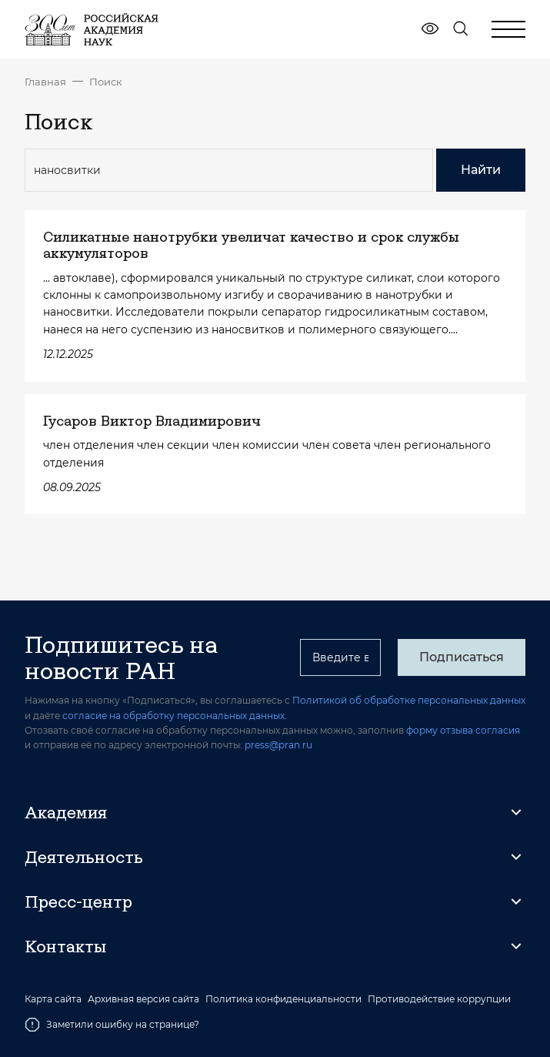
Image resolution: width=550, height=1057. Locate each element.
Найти (481, 169)
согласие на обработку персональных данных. (174, 715)
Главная (45, 81)
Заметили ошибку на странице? (112, 1024)
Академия (66, 812)
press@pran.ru (278, 745)
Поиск (105, 81)
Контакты (65, 946)
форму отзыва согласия (463, 730)
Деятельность (84, 856)
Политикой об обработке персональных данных (408, 700)
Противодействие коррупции (439, 999)
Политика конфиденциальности (283, 999)
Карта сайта (53, 999)
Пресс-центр (78, 901)
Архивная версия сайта (143, 999)
